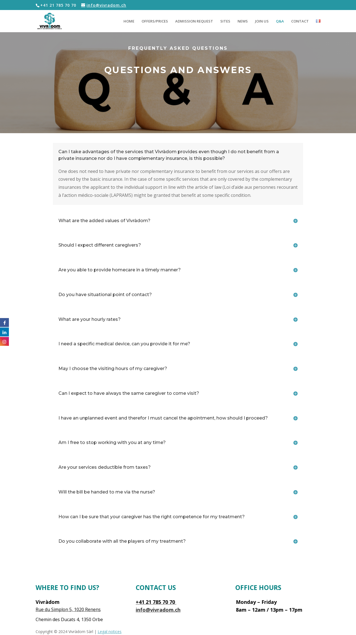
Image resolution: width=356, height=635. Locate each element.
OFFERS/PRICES (155, 21)
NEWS (243, 21)
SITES (225, 21)
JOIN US (262, 21)
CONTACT (300, 21)
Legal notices (110, 631)
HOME (128, 21)
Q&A (280, 21)
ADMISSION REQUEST (194, 21)
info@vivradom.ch (158, 609)
